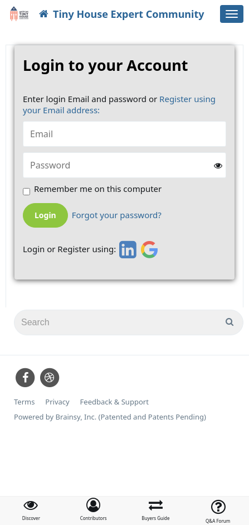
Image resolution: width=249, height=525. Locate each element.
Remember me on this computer (98, 189)
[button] (93, 509)
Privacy (57, 402)
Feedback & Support (114, 402)
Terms (24, 402)
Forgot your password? (117, 215)
